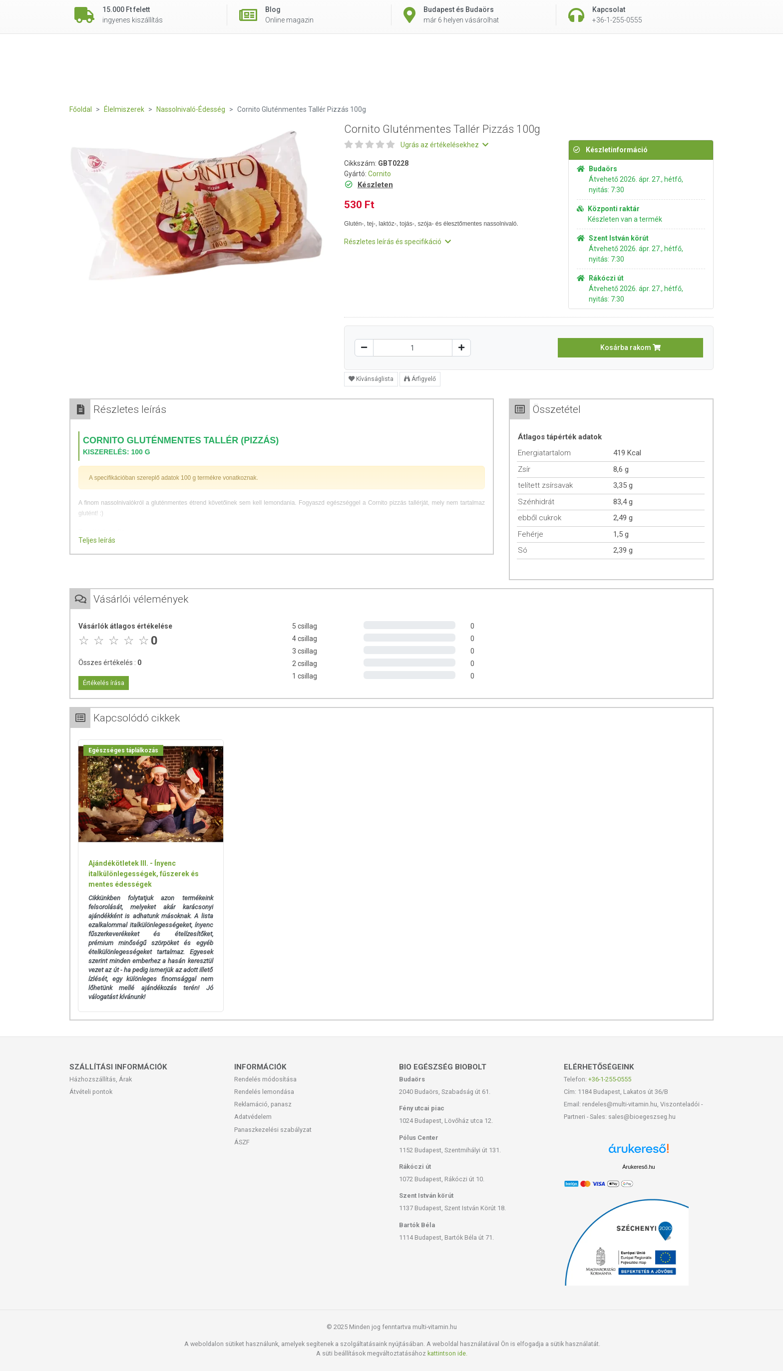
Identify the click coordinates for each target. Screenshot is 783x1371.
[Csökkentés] (364, 347)
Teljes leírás (96, 540)
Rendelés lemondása (264, 1091)
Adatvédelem (253, 1116)
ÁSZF (242, 1142)
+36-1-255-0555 (609, 1079)
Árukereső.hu (638, 1167)
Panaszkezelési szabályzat (273, 1129)
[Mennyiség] (412, 347)
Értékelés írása (103, 683)
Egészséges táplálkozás (123, 750)
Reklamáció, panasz (263, 1104)
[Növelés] (461, 347)
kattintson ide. (447, 1353)
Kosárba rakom (630, 347)
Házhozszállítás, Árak (100, 1079)
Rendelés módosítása (265, 1079)
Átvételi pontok (90, 1091)
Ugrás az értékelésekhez (444, 145)
